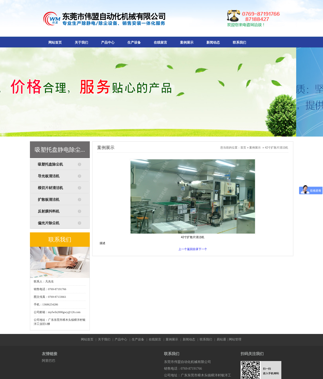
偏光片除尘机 (48, 223)
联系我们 (239, 42)
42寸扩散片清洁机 (276, 147)
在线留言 (160, 42)
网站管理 (235, 339)
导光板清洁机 (48, 176)
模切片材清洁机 (50, 188)
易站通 (223, 339)
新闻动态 (213, 42)
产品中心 (107, 42)
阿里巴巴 (48, 360)
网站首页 (55, 42)
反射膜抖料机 (48, 211)
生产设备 (134, 42)
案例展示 (186, 42)
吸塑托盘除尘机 (50, 164)
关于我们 (81, 42)
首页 (243, 147)
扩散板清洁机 (48, 199)
